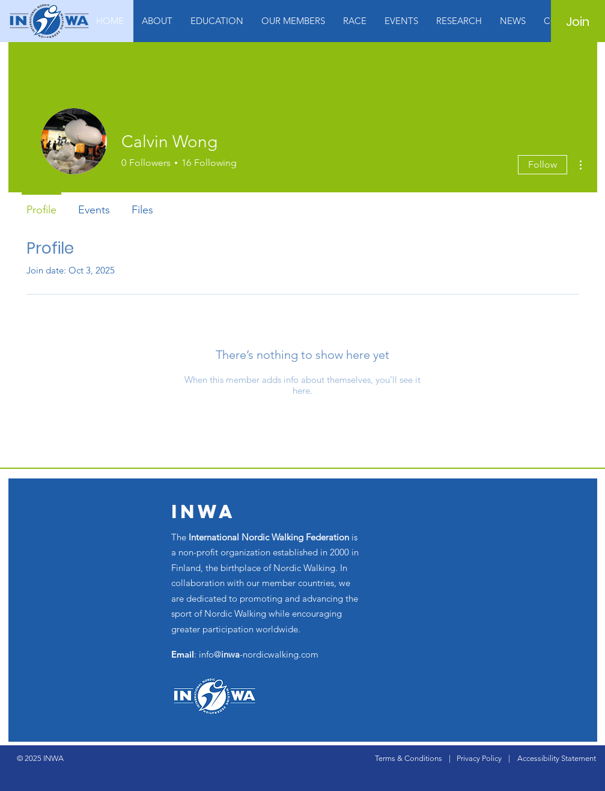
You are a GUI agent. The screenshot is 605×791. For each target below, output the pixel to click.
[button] (157, 21)
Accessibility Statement (556, 758)
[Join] (578, 22)
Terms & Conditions (408, 758)
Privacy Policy (479, 758)
